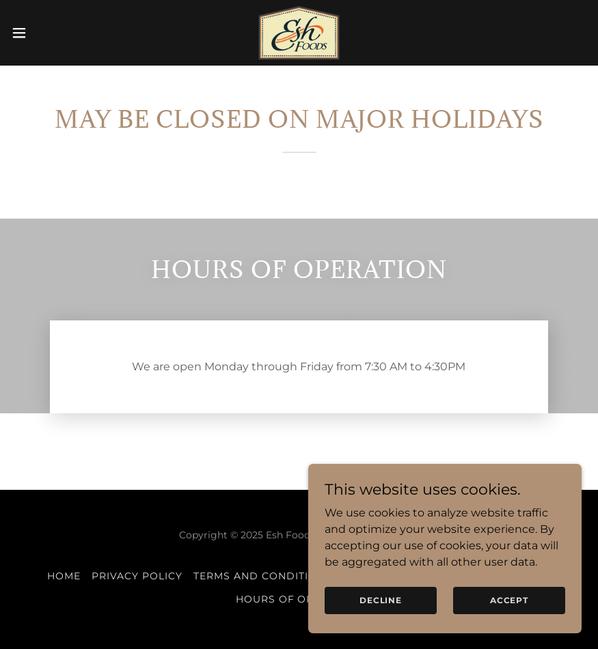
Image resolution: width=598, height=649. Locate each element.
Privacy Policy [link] (137, 576)
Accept (509, 628)
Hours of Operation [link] (299, 599)
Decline (380, 628)
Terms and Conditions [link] (262, 576)
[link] (299, 32)
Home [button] (64, 576)
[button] (49, 32)
